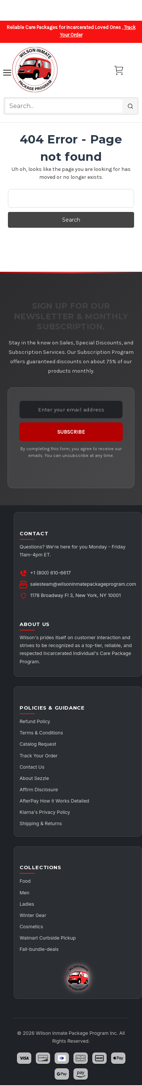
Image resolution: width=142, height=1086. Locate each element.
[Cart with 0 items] (118, 70)
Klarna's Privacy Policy (45, 812)
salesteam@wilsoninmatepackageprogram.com (83, 584)
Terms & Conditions (41, 733)
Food (25, 882)
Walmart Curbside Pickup (48, 938)
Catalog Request (38, 744)
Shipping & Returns (41, 824)
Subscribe (71, 432)
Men (24, 893)
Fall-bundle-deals (39, 950)
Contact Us (32, 767)
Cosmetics (31, 927)
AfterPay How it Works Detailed (55, 801)
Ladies (27, 904)
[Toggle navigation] (7, 73)
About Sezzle (34, 778)
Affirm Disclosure (39, 790)
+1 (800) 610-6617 (50, 573)
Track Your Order (39, 756)
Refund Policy (35, 721)
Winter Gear (33, 916)
